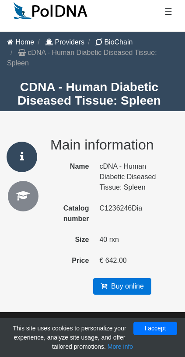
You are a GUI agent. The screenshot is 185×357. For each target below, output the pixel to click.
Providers (64, 42)
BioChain (114, 42)
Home (20, 42)
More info (120, 346)
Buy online (122, 286)
